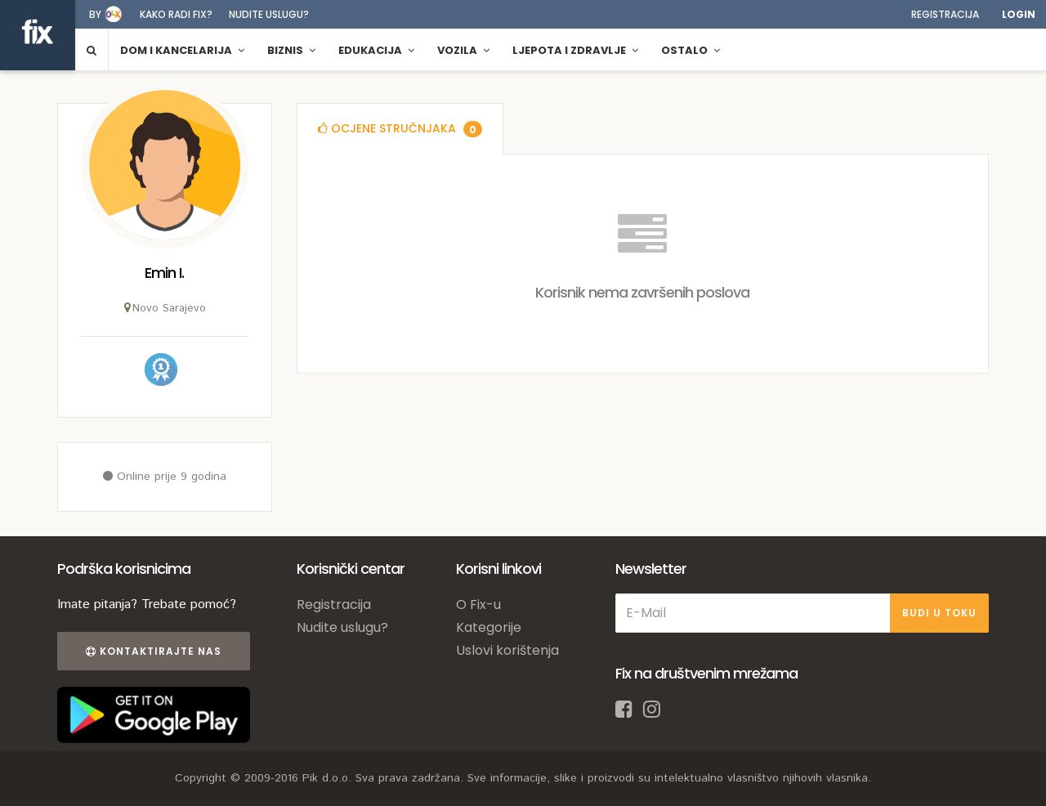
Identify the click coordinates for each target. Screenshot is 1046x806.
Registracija (945, 14)
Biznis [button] (291, 50)
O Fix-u (478, 604)
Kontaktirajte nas (153, 651)
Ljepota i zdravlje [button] (575, 50)
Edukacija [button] (376, 50)
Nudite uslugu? (269, 14)
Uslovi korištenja (507, 650)
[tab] (400, 128)
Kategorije (488, 627)
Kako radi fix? (176, 14)
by (95, 14)
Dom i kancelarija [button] (182, 50)
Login (1018, 14)
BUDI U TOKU (939, 613)
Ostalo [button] (690, 50)
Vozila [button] (463, 50)
